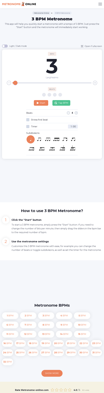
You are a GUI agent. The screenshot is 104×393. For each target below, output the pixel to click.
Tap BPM (61, 103)
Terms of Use (91, 389)
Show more (52, 355)
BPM (7, 315)
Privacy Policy (76, 389)
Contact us (62, 389)
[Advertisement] (52, 36)
